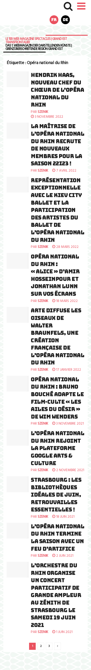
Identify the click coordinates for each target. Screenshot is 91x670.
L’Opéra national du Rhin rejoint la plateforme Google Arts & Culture (57, 448)
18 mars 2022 (65, 301)
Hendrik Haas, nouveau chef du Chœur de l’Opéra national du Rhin (57, 90)
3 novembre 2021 (68, 424)
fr (54, 19)
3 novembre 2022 (47, 117)
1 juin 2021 (62, 632)
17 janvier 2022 (66, 370)
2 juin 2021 (62, 556)
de (65, 19)
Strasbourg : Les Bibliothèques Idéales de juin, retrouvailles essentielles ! (56, 494)
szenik (43, 112)
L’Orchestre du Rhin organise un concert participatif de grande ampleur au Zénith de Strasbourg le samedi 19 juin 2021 (56, 595)
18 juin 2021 (63, 517)
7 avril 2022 (64, 171)
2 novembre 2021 (68, 470)
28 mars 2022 (65, 247)
